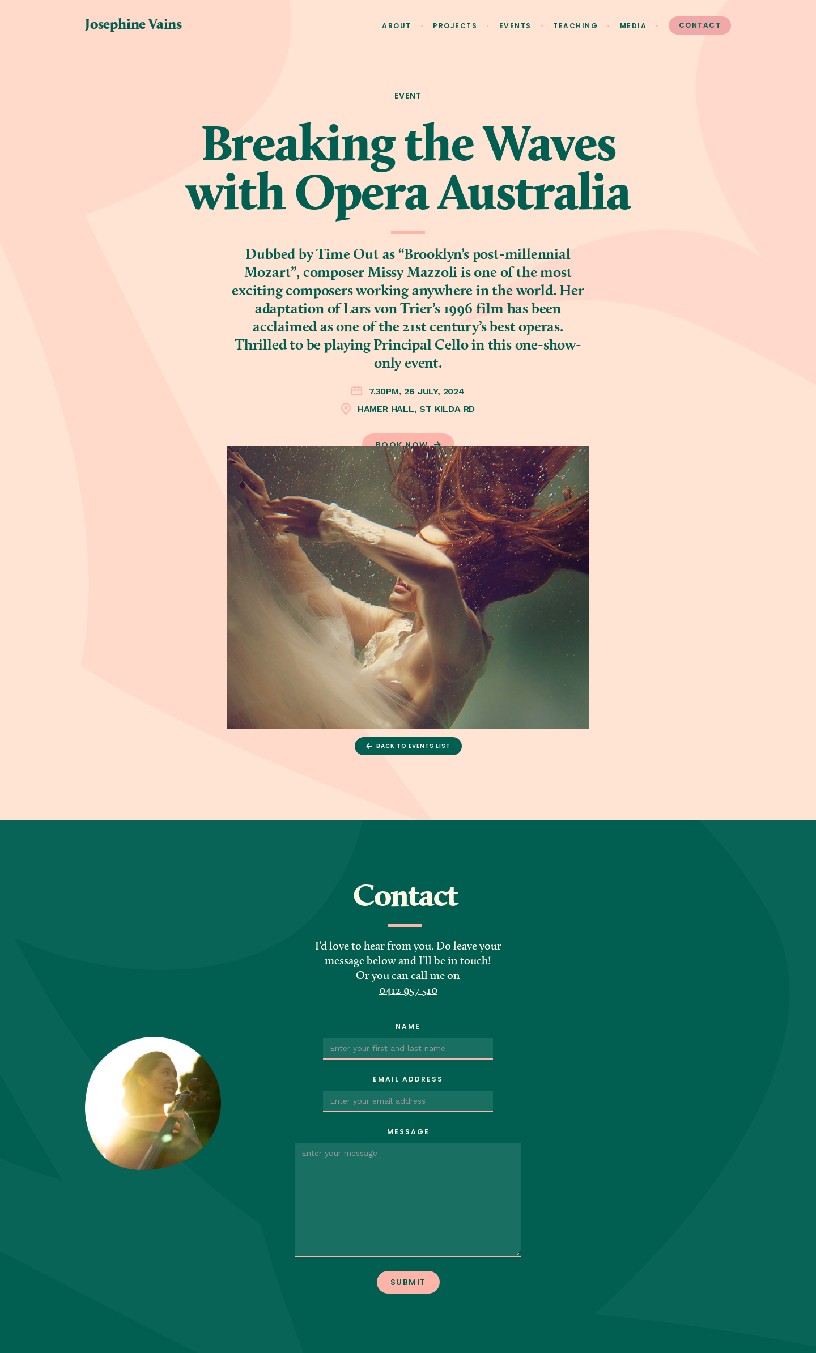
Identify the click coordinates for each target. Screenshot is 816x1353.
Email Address (408, 1079)
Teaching (575, 26)
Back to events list (413, 746)
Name (408, 1026)
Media (633, 26)
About (396, 26)
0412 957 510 (408, 991)
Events (515, 26)
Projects (455, 26)
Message (408, 1132)
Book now (402, 444)
